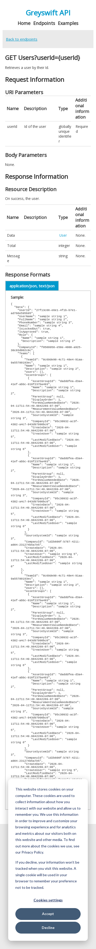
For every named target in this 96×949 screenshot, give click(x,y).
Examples (68, 23)
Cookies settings (48, 900)
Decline (48, 927)
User (63, 235)
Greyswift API (48, 12)
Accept (48, 913)
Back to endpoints (21, 39)
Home (24, 23)
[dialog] (48, 860)
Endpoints (44, 23)
